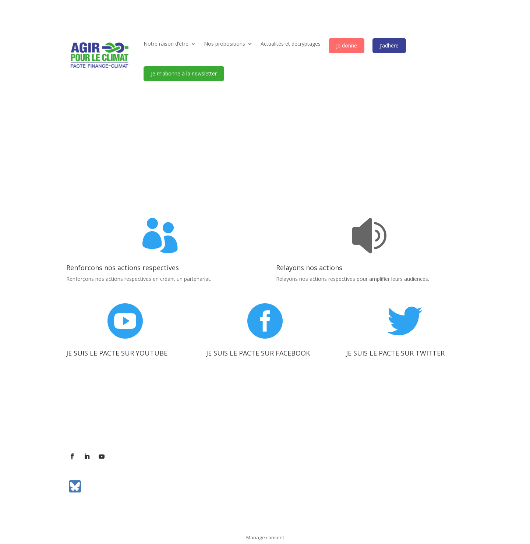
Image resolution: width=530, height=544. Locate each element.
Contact (114, 425)
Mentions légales (264, 425)
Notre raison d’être (166, 43)
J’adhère (389, 45)
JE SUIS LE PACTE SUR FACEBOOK (258, 353)
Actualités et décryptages (291, 43)
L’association (81, 425)
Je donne (346, 45)
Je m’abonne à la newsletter (184, 73)
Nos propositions (224, 43)
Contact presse (150, 425)
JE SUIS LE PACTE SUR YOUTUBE (116, 353)
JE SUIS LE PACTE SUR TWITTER (395, 353)
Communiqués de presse (206, 425)
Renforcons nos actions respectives (122, 267)
